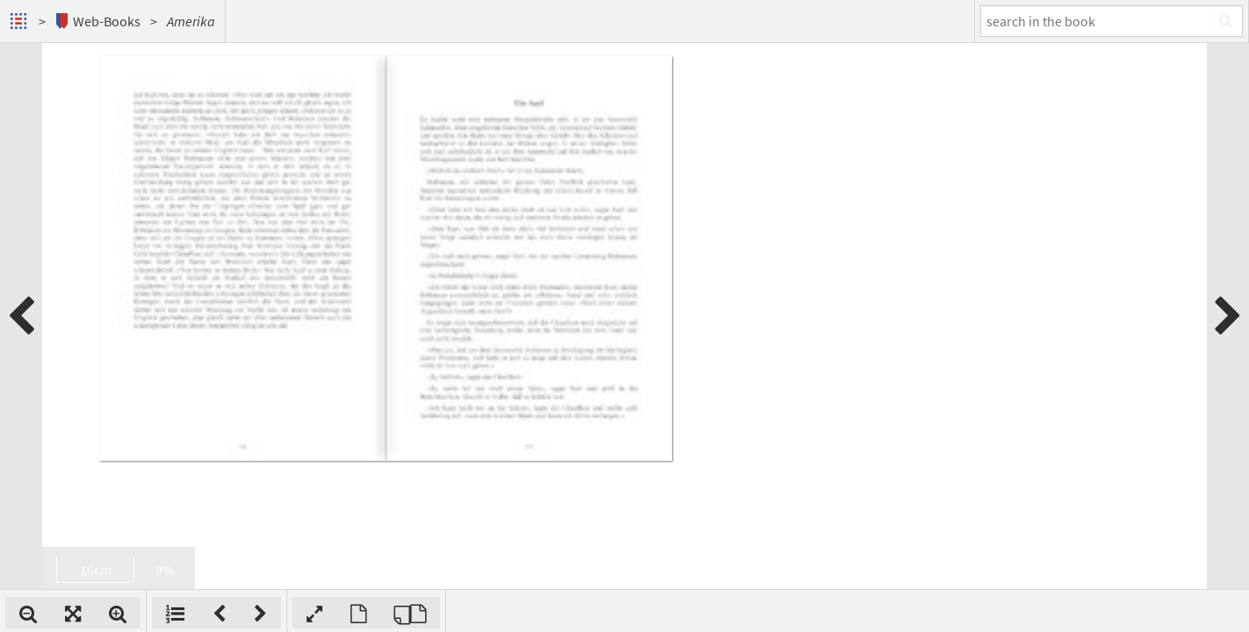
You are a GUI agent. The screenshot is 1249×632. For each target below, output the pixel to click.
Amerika (191, 21)
